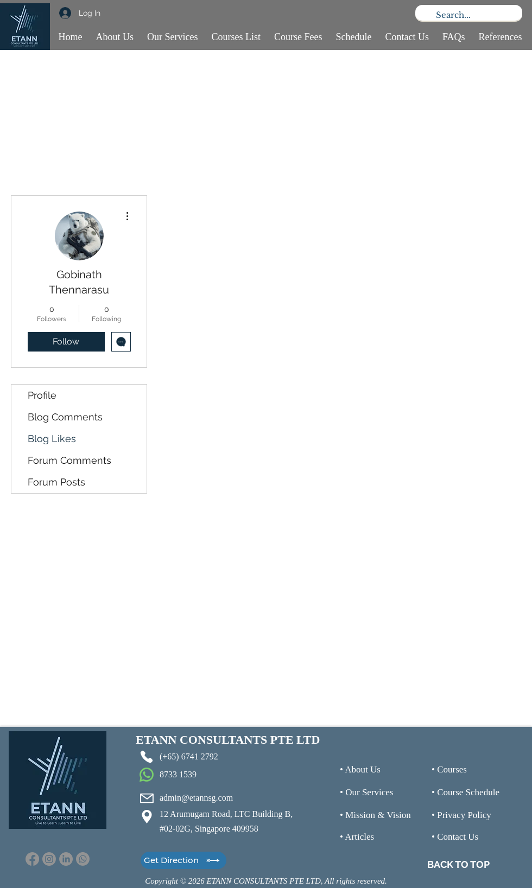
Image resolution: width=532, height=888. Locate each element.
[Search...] (467, 15)
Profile (42, 395)
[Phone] (147, 757)
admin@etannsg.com (196, 797)
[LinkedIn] (66, 859)
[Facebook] (32, 859)
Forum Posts (56, 482)
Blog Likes (52, 438)
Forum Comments (69, 460)
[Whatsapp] (83, 859)
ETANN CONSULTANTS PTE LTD (228, 739)
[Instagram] (49, 859)
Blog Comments (65, 417)
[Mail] (146, 798)
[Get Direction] (183, 860)
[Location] (146, 816)
